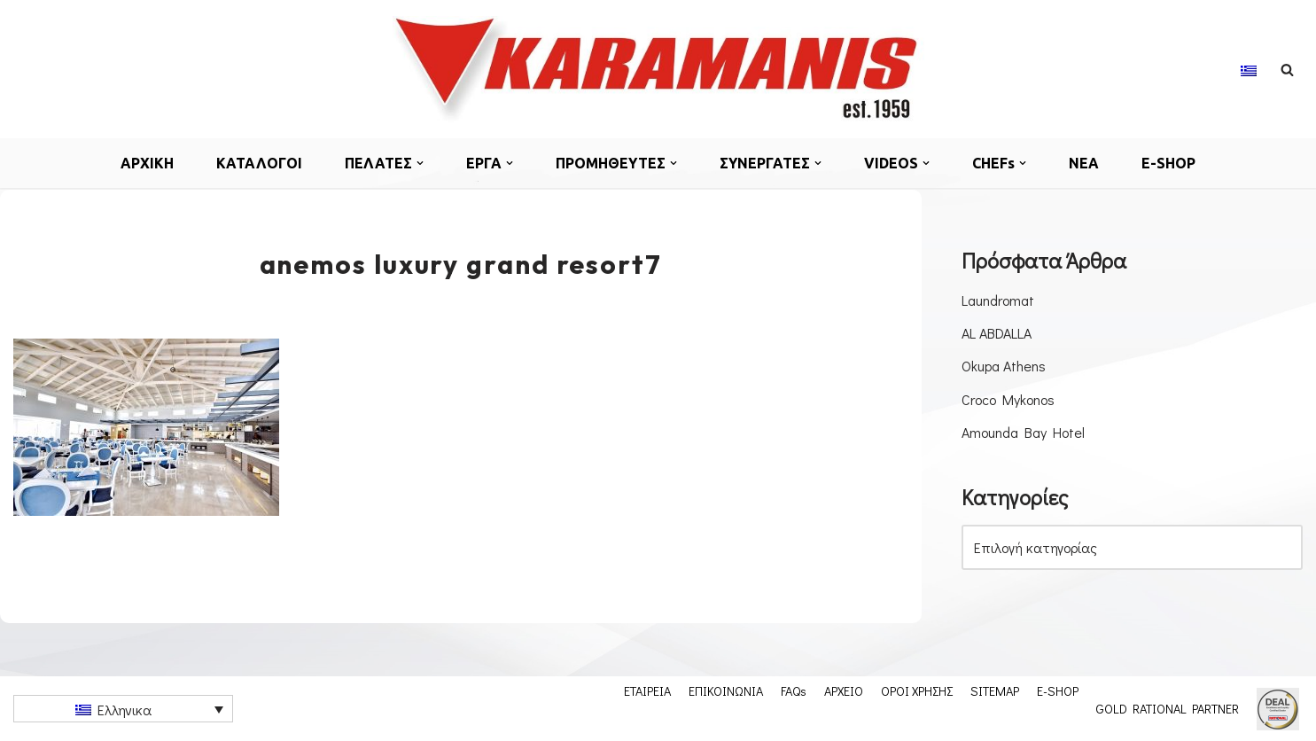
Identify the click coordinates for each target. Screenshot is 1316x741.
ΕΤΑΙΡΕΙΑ (647, 690)
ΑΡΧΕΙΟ (843, 690)
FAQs (793, 690)
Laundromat (998, 300)
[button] (420, 163)
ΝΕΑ (1084, 163)
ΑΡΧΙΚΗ (147, 163)
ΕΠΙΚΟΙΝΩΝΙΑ (726, 690)
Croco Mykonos (1008, 399)
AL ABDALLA (997, 333)
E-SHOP (1168, 163)
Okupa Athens (1004, 365)
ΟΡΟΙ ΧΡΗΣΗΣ (917, 690)
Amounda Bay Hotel (1023, 432)
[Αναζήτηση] (1287, 69)
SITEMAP (994, 690)
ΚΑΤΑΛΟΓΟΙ (259, 163)
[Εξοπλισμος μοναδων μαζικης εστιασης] (658, 69)
